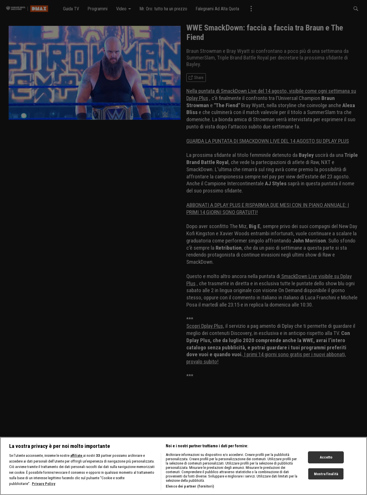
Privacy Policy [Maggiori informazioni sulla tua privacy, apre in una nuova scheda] (43, 486)
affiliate (76, 457)
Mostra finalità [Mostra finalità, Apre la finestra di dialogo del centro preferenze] (326, 476)
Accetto (326, 459)
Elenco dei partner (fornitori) (190, 488)
